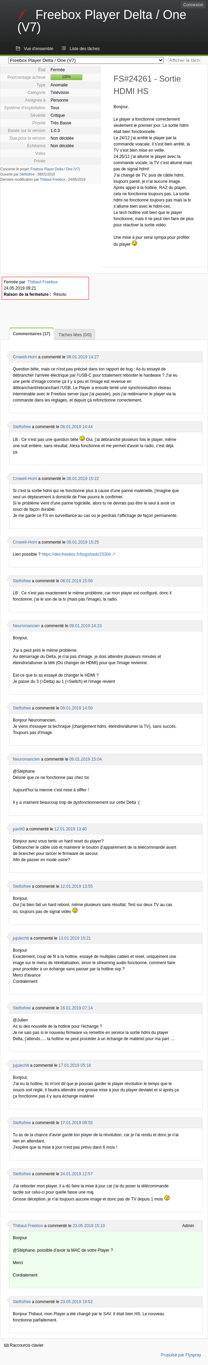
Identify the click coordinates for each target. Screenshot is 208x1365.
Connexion (193, 4)
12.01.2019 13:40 (70, 829)
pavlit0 (19, 829)
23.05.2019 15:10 (89, 1225)
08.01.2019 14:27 (82, 357)
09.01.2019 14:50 (76, 708)
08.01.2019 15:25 (82, 542)
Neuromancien (26, 625)
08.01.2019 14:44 (76, 426)
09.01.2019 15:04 (85, 759)
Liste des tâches (85, 48)
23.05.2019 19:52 (76, 1301)
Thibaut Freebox (52, 179)
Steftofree (27, 174)
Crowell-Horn (25, 357)
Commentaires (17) (31, 333)
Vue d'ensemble (38, 48)
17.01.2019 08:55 (76, 1122)
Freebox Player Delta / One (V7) (55, 169)
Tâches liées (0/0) (74, 334)
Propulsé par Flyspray (181, 1355)
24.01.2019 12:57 (76, 1173)
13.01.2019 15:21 (74, 938)
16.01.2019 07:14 (76, 1008)
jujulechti (21, 938)
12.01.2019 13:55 (76, 886)
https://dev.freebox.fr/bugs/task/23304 (76, 554)
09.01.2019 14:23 (85, 625)
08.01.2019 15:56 (76, 580)
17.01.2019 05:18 (74, 1065)
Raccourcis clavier (24, 1345)
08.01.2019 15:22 (82, 478)
